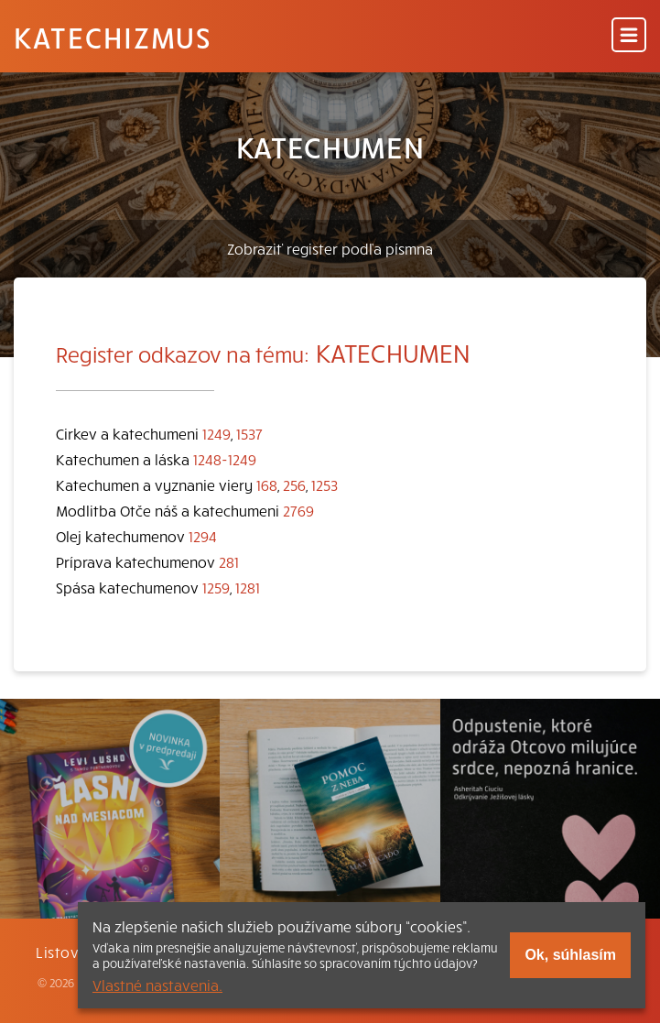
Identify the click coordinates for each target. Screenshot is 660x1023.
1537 (249, 433)
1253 (324, 484)
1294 (203, 536)
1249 (216, 433)
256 (294, 484)
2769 (298, 510)
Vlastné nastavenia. (157, 984)
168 (266, 484)
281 (229, 561)
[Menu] (628, 36)
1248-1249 (224, 459)
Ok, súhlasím (570, 955)
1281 (247, 587)
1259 (216, 587)
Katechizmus (112, 36)
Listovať (65, 951)
